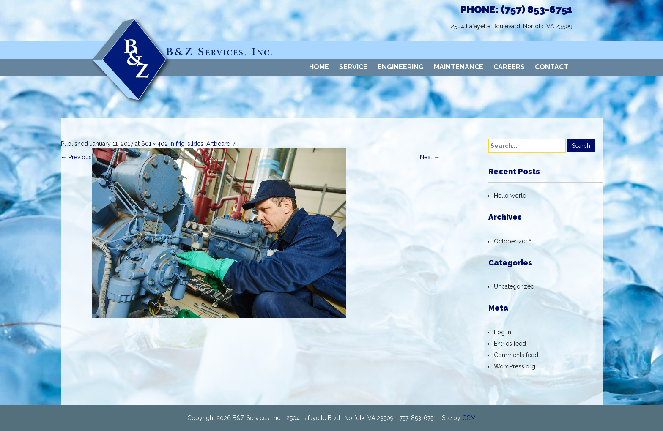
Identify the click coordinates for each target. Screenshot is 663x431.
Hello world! (511, 195)
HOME (319, 67)
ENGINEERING (401, 67)
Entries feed (510, 343)
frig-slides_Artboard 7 (205, 143)
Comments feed (516, 355)
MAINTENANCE (458, 67)
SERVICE (353, 67)
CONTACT (551, 67)
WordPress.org (514, 366)
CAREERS (509, 67)
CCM (469, 418)
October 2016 (513, 241)
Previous (76, 157)
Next (430, 157)
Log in (502, 332)
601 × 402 (154, 143)
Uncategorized (514, 286)
